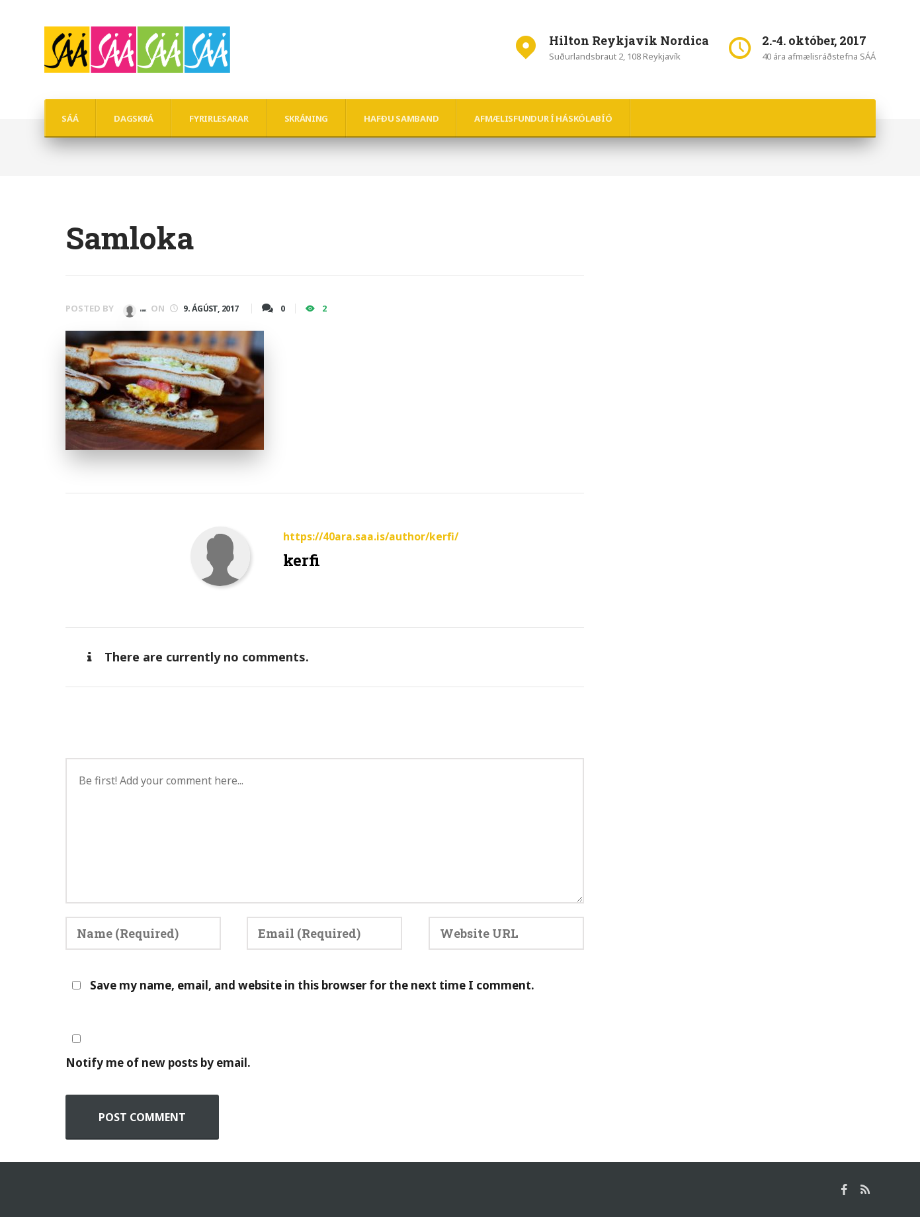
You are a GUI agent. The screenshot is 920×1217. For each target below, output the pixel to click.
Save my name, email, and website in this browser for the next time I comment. (312, 983)
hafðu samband (401, 118)
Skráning (306, 118)
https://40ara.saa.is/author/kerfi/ (371, 536)
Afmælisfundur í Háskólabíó (543, 118)
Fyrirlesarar (218, 118)
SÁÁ (70, 118)
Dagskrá (133, 118)
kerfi (144, 308)
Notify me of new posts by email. (158, 1061)
